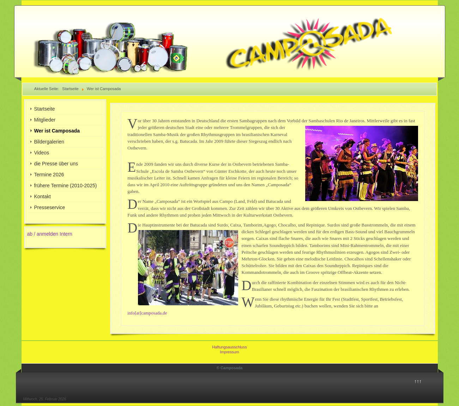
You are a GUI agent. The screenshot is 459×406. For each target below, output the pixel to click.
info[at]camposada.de (147, 313)
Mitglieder (44, 120)
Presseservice (49, 207)
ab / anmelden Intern (49, 234)
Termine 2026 (49, 174)
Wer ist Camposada (57, 131)
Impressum (229, 352)
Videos (41, 152)
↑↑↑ (418, 381)
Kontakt (42, 196)
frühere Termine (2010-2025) (65, 185)
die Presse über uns (56, 163)
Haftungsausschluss (229, 347)
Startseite (44, 109)
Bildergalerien (49, 142)
